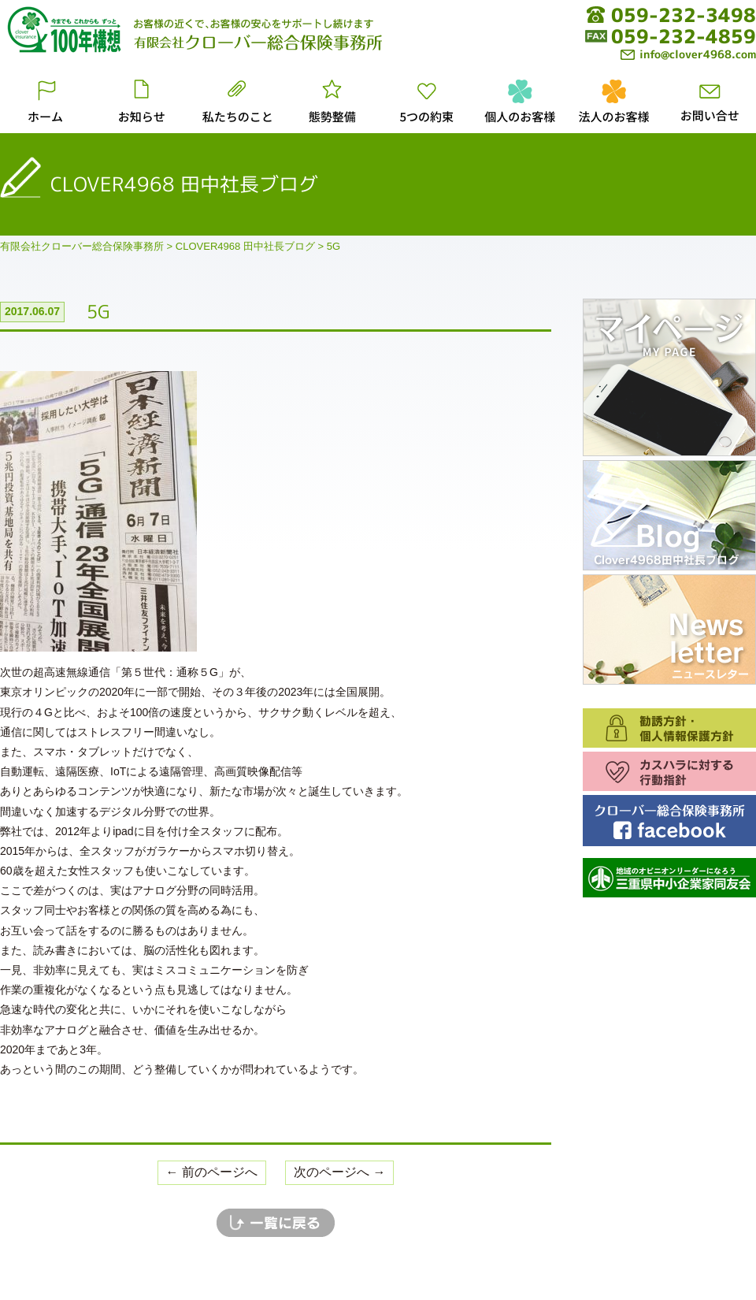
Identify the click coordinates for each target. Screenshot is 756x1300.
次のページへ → (339, 1172)
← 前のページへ (212, 1172)
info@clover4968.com (688, 53)
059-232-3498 (683, 15)
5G (98, 311)
